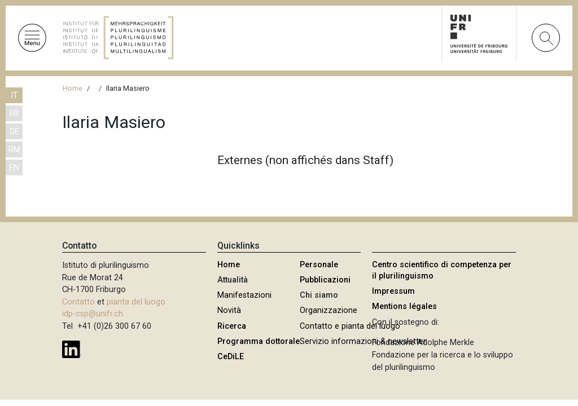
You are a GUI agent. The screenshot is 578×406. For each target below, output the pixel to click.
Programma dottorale (258, 341)
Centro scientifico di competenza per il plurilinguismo (441, 270)
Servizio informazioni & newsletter (363, 341)
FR (14, 113)
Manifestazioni (244, 295)
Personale (319, 265)
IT (14, 95)
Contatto (78, 302)
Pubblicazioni (325, 280)
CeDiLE (230, 356)
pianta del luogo (136, 302)
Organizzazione (328, 310)
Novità (229, 310)
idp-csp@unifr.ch (92, 314)
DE (14, 131)
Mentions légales (404, 306)
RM (14, 150)
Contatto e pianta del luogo (350, 326)
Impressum (393, 291)
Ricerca (231, 326)
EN (14, 168)
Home (72, 88)
